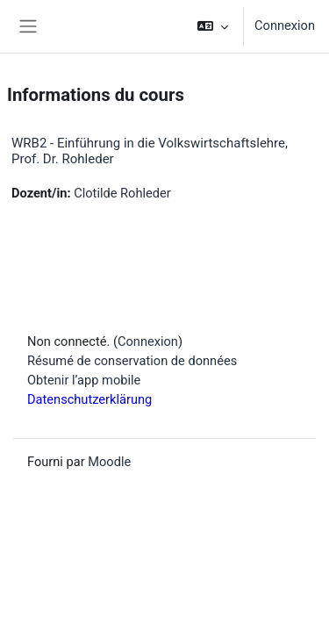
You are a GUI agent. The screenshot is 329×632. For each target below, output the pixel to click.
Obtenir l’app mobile (83, 380)
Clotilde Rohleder (122, 193)
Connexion (284, 25)
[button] (213, 26)
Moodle (109, 462)
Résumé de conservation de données (132, 361)
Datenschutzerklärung (89, 399)
